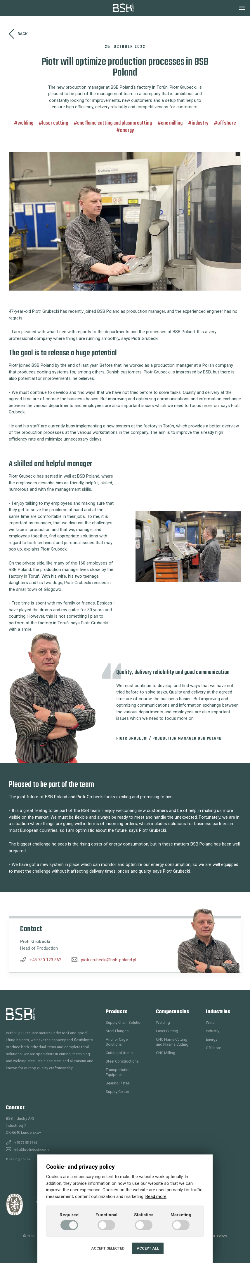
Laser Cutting (55, 123)
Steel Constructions (122, 1061)
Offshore (226, 123)
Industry (200, 123)
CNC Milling (172, 123)
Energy (127, 130)
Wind (210, 1022)
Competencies (172, 1012)
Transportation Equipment (118, 1072)
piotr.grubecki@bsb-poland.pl (108, 959)
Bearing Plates (118, 1083)
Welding (25, 123)
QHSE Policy (216, 1236)
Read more (155, 1196)
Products (117, 1012)
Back (18, 34)
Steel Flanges (117, 1031)
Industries (218, 1012)
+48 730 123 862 (45, 959)
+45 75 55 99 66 (25, 1142)
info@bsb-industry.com (31, 1149)
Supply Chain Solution (124, 1022)
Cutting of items (119, 1053)
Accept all (148, 1248)
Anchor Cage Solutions (117, 1042)
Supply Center (117, 1091)
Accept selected (107, 1248)
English (15, 8)
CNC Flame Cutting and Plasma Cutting (114, 123)
